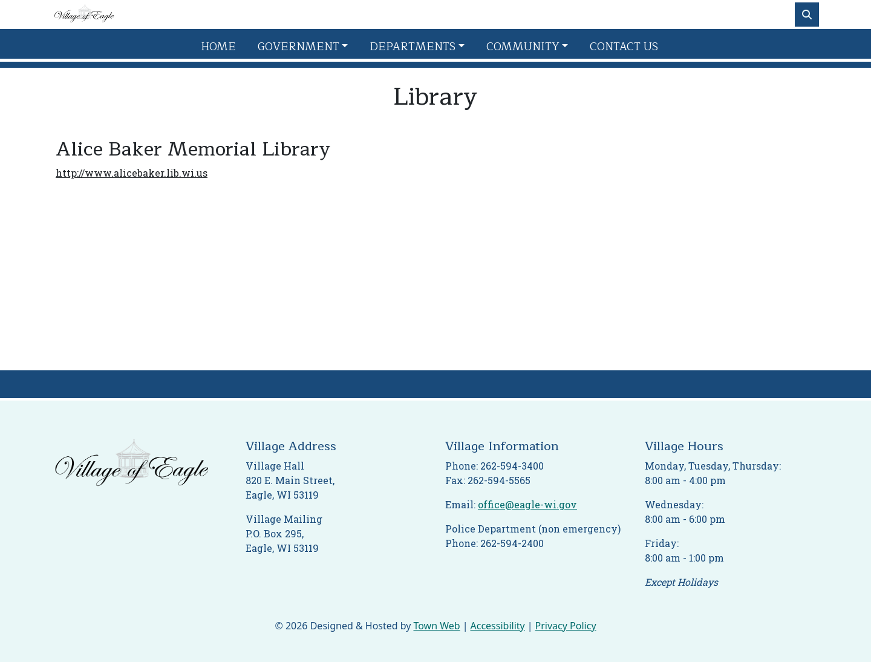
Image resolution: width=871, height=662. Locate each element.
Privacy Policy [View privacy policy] (565, 625)
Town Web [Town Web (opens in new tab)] (436, 625)
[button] (309, 47)
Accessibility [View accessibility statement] (498, 625)
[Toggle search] (807, 14)
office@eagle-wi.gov (527, 504)
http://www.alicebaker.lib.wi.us (131, 172)
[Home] (84, 14)
